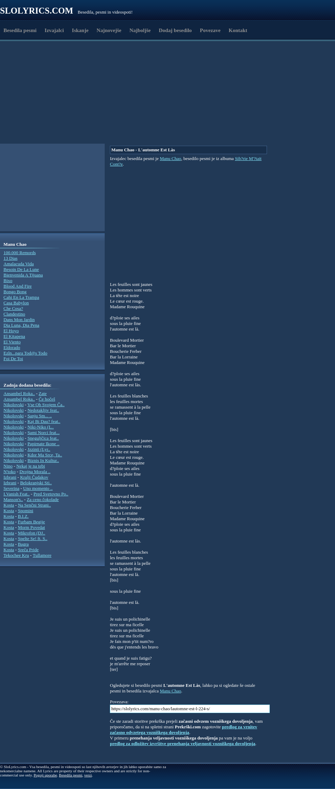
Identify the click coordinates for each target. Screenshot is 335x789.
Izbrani (9, 477)
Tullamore (42, 555)
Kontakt (238, 30)
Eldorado (11, 347)
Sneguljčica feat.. (43, 438)
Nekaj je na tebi (30, 466)
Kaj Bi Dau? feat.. (44, 421)
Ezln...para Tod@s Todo (25, 353)
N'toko (9, 471)
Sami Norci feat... (44, 432)
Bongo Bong (15, 291)
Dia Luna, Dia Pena (21, 325)
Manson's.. (13, 499)
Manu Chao (170, 158)
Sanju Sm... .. (40, 415)
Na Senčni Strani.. (34, 505)
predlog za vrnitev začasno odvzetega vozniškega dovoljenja (183, 729)
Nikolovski (13, 404)
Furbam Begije (31, 521)
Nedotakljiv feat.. (43, 410)
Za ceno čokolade (43, 499)
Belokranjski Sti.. (36, 482)
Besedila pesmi (20, 30)
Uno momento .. (38, 488)
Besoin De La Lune (21, 269)
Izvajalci (54, 30)
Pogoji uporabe (45, 775)
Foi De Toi (13, 358)
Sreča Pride (28, 549)
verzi (88, 775)
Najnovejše (109, 30)
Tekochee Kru (16, 555)
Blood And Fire (17, 286)
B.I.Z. (23, 516)
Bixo (7, 280)
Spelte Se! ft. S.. (32, 538)
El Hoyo (11, 330)
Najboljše (140, 30)
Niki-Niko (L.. (41, 427)
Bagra (23, 544)
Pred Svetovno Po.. (51, 493)
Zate (43, 393)
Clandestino (14, 314)
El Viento (12, 341)
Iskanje (80, 30)
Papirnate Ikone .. (44, 443)
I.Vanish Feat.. (16, 493)
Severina (11, 488)
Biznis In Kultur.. (43, 460)
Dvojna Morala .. (35, 471)
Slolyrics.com (36, 10)
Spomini (25, 510)
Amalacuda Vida (18, 263)
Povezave (210, 30)
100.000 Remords (19, 252)
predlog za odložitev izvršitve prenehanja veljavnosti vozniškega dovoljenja (182, 743)
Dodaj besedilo (175, 30)
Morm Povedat (31, 527)
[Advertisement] (72, 126)
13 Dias (10, 258)
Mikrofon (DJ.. (31, 533)
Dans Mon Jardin (19, 319)
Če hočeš (47, 399)
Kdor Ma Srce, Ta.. (45, 454)
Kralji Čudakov (34, 477)
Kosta (8, 505)
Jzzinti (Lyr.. (39, 449)
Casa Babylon (16, 302)
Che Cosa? (13, 308)
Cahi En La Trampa (21, 297)
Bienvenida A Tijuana (23, 275)
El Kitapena (14, 336)
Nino (8, 466)
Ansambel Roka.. (19, 393)
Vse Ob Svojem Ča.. (46, 404)
